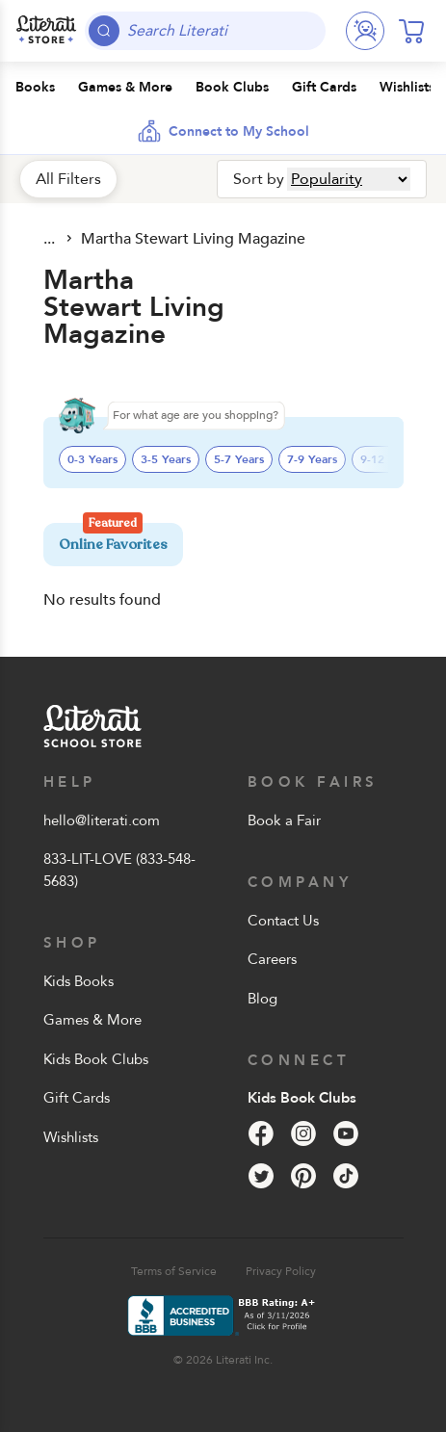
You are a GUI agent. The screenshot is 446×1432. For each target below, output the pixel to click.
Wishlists (70, 1137)
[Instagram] (303, 1133)
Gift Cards (76, 1097)
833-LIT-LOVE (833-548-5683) (119, 870)
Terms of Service (174, 1271)
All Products (51, 238)
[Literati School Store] (46, 30)
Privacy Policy (281, 1271)
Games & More (92, 1019)
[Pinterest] (303, 1175)
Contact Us (283, 920)
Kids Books (78, 981)
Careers (272, 959)
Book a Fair (284, 820)
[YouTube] (345, 1133)
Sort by (258, 179)
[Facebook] (261, 1133)
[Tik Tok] (345, 1175)
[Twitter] (261, 1175)
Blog (262, 998)
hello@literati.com (101, 820)
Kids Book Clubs (95, 1059)
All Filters (68, 179)
